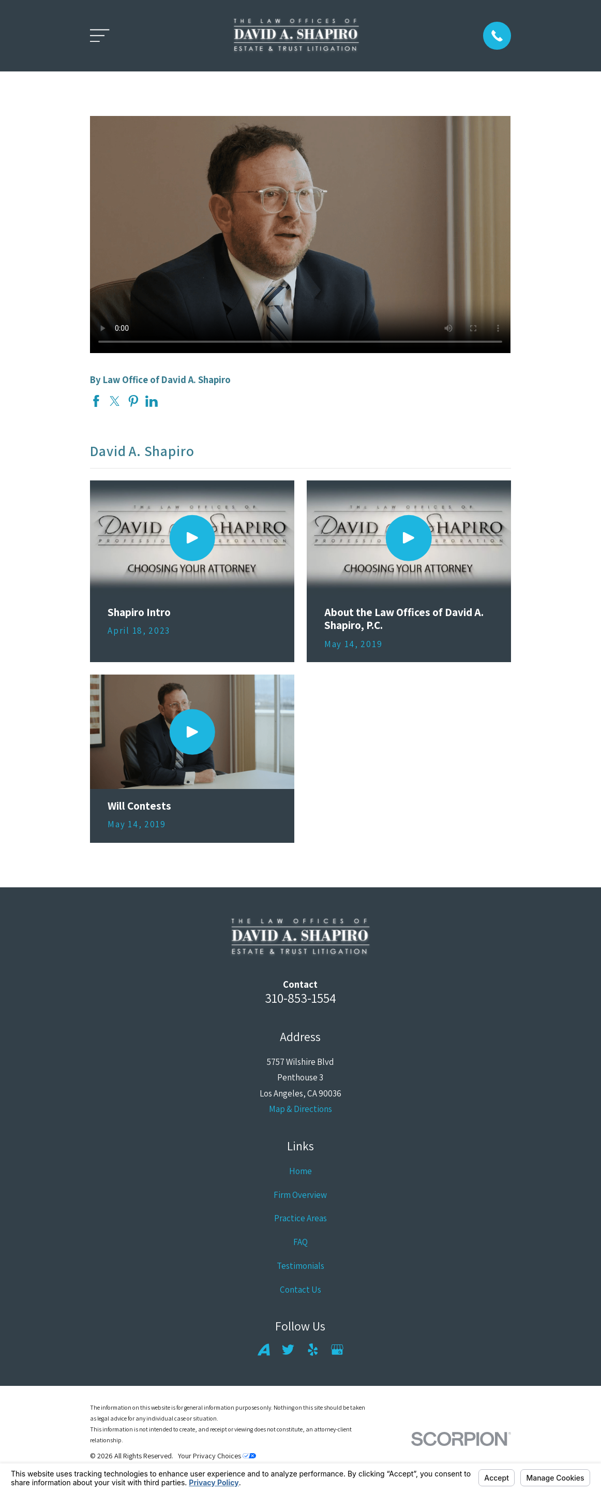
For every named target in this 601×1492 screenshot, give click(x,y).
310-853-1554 (300, 997)
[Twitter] (288, 1349)
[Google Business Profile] (337, 1349)
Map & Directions (300, 1109)
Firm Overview (300, 1195)
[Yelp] (313, 1349)
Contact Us (300, 1289)
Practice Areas (300, 1218)
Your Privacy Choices (217, 1455)
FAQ (300, 1242)
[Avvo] (264, 1349)
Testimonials (300, 1265)
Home (300, 1171)
